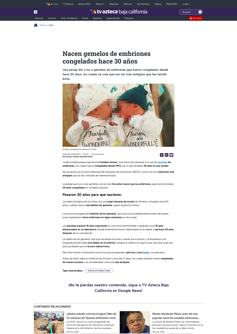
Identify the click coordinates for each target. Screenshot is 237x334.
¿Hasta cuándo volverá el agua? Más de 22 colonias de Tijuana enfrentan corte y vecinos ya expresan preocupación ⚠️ (92, 316)
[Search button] (200, 12)
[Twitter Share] (162, 155)
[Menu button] (46, 12)
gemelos (162, 162)
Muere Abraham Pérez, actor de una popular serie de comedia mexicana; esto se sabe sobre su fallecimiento (175, 316)
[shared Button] (166, 155)
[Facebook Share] (171, 155)
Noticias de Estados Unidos (99, 271)
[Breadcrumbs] (37, 25)
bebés (146, 252)
